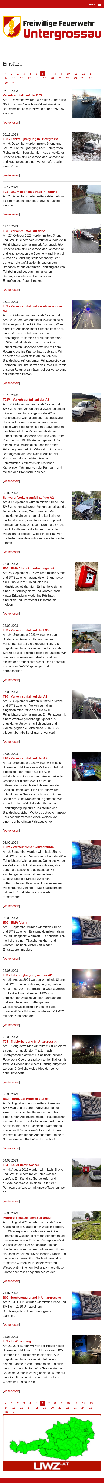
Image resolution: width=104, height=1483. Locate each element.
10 (68, 73)
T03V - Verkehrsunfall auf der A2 (26, 399)
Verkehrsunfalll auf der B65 (22, 95)
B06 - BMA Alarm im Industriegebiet (28, 568)
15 (14, 78)
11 (76, 73)
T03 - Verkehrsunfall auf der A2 (25, 231)
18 (36, 78)
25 (90, 78)
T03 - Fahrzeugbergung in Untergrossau (31, 139)
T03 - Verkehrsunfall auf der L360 (26, 630)
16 (21, 78)
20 (52, 78)
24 (83, 78)
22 (67, 78)
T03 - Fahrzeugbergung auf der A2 (27, 975)
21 (59, 78)
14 (6, 78)
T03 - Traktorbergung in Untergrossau (30, 1041)
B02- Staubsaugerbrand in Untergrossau (32, 1297)
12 (83, 73)
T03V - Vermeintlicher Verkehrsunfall (29, 847)
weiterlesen (11, 122)
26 (6, 82)
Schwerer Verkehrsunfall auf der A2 (28, 497)
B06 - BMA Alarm (15, 922)
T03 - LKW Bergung (17, 1341)
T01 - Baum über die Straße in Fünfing (30, 191)
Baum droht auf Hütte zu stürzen (26, 1098)
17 (29, 78)
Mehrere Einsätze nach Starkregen (27, 1217)
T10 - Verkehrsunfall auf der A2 (25, 696)
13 (91, 73)
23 (75, 78)
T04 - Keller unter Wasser (21, 1165)
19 (44, 78)
